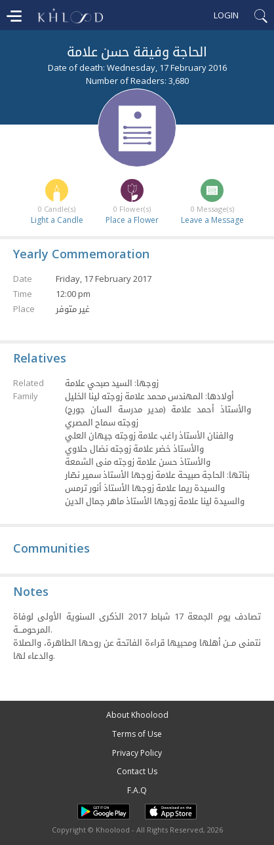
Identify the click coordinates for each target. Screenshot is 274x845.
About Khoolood (137, 714)
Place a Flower (132, 220)
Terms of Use (137, 733)
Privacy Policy (137, 752)
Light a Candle (57, 220)
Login (226, 15)
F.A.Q (137, 790)
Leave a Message (212, 220)
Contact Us (137, 771)
